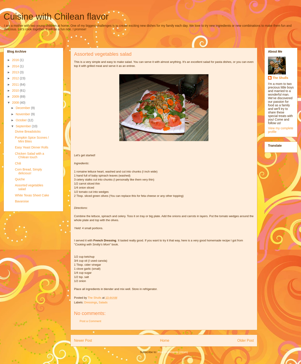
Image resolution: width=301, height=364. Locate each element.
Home (164, 340)
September (24, 126)
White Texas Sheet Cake (32, 195)
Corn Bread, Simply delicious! (28, 171)
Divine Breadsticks (28, 131)
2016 (16, 60)
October (22, 120)
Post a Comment (90, 321)
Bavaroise (22, 201)
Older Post (245, 340)
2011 (16, 84)
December (23, 108)
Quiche (20, 179)
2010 (16, 90)
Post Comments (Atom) (173, 352)
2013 (16, 72)
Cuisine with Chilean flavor (56, 16)
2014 (16, 66)
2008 (16, 102)
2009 (16, 96)
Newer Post (83, 340)
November (23, 114)
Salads (103, 302)
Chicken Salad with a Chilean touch (29, 155)
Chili (18, 163)
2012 (16, 78)
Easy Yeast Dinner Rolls (31, 147)
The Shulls (280, 78)
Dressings (90, 302)
